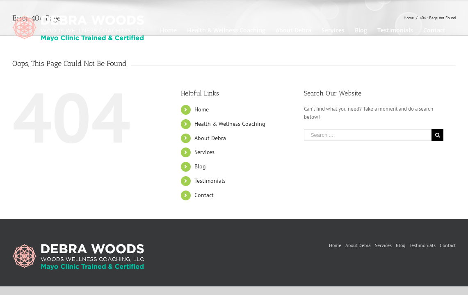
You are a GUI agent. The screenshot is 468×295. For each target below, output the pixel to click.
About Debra (210, 138)
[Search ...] (367, 135)
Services (204, 152)
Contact (204, 195)
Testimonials (210, 180)
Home (201, 109)
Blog (200, 166)
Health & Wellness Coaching (229, 123)
